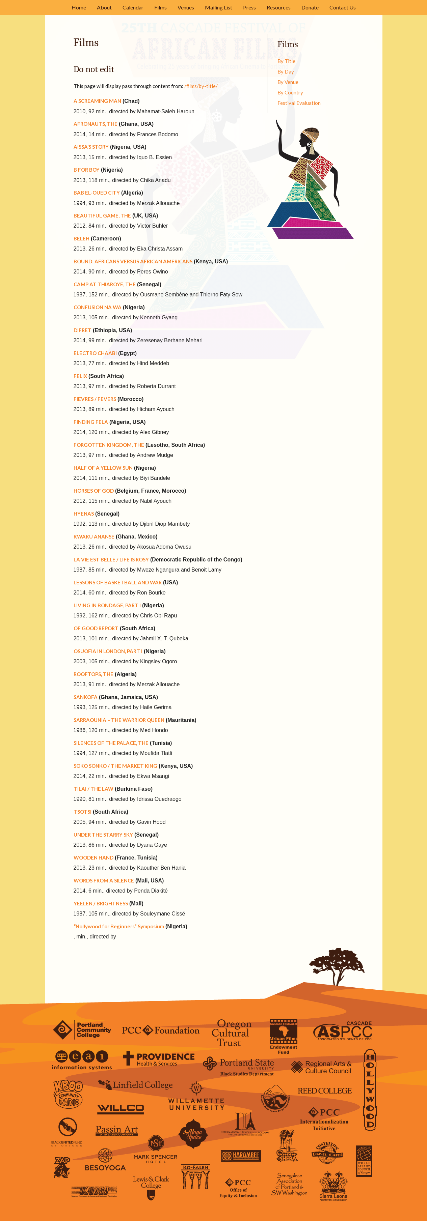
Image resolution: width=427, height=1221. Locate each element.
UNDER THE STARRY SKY (103, 835)
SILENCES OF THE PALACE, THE (111, 743)
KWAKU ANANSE (94, 536)
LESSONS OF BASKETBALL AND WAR (118, 582)
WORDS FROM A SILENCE (104, 880)
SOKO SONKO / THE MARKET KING (115, 766)
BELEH (81, 238)
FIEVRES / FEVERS (95, 399)
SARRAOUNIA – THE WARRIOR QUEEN (119, 720)
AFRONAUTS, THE (95, 124)
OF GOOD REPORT (96, 628)
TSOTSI (82, 812)
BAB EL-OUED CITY (97, 193)
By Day (285, 71)
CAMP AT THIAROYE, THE (105, 284)
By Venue (287, 82)
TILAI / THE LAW (93, 789)
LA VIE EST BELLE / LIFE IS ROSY (111, 559)
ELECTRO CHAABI (95, 353)
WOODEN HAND (93, 857)
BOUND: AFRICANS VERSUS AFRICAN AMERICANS (133, 261)
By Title (286, 61)
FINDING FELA (91, 422)
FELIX (80, 376)
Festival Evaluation (299, 103)
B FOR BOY (87, 170)
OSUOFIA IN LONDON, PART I (108, 651)
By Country (290, 92)
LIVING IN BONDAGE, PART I (107, 605)
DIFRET (82, 330)
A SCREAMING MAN (97, 101)
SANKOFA (86, 697)
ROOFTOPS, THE (93, 674)
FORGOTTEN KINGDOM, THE (109, 445)
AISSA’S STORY (91, 147)
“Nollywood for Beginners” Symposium (119, 926)
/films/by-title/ (201, 86)
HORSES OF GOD (94, 491)
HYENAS (84, 514)
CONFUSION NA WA (98, 307)
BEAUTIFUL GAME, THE (102, 215)
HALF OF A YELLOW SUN (103, 468)
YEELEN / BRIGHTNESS (101, 903)
